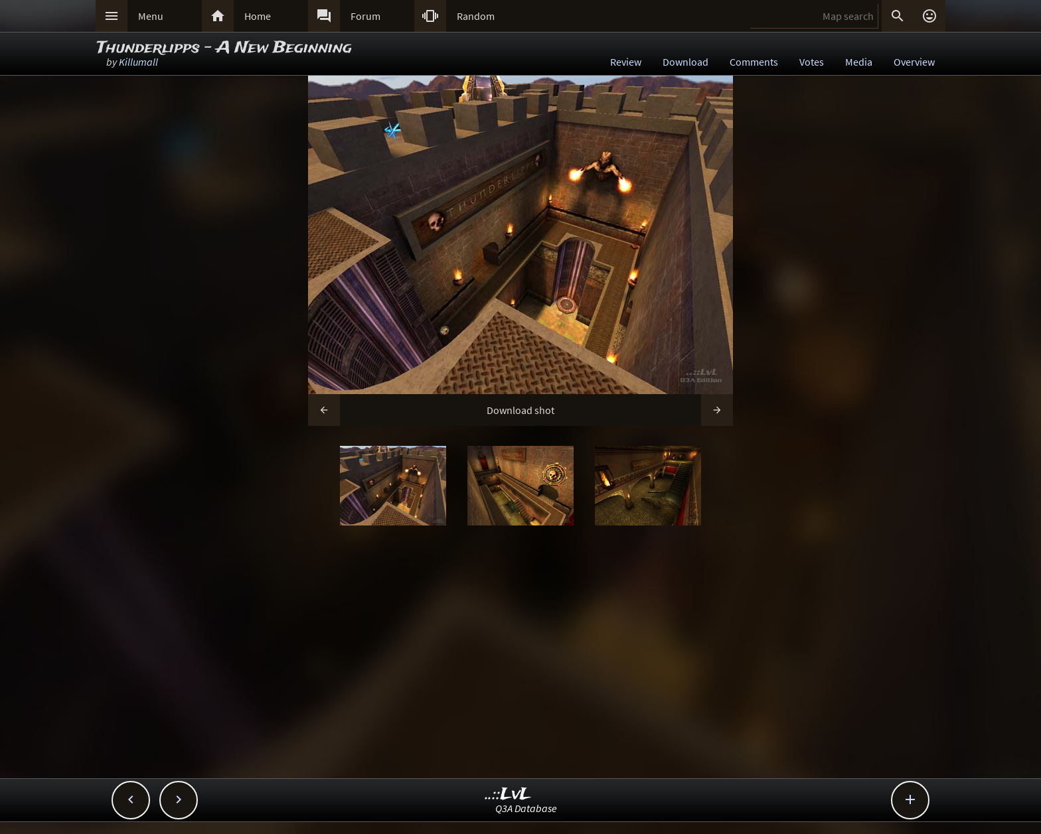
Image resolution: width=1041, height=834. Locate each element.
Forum (365, 16)
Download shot (520, 410)
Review (625, 61)
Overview (914, 61)
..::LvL (508, 794)
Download (685, 61)
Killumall (138, 61)
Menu (150, 16)
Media (858, 61)
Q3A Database (526, 808)
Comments (754, 61)
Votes (811, 61)
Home (257, 16)
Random (476, 16)
